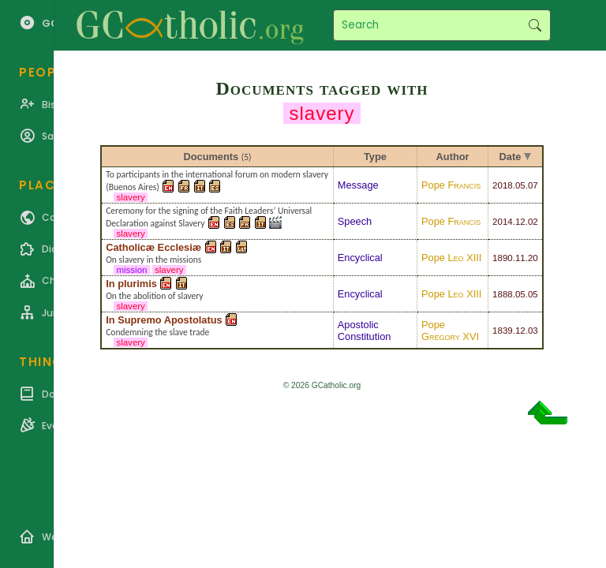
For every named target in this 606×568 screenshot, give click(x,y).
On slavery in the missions (153, 259)
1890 (502, 258)
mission (131, 270)
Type (375, 157)
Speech (355, 221)
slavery (131, 197)
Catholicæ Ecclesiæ (153, 247)
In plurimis (131, 284)
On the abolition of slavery (154, 295)
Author (452, 157)
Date (510, 157)
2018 (502, 185)
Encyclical (360, 257)
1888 (502, 294)
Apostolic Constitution (364, 330)
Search (534, 25)
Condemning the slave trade (157, 332)
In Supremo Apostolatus (164, 320)
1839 (502, 330)
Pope (451, 185)
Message (358, 185)
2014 (502, 221)
